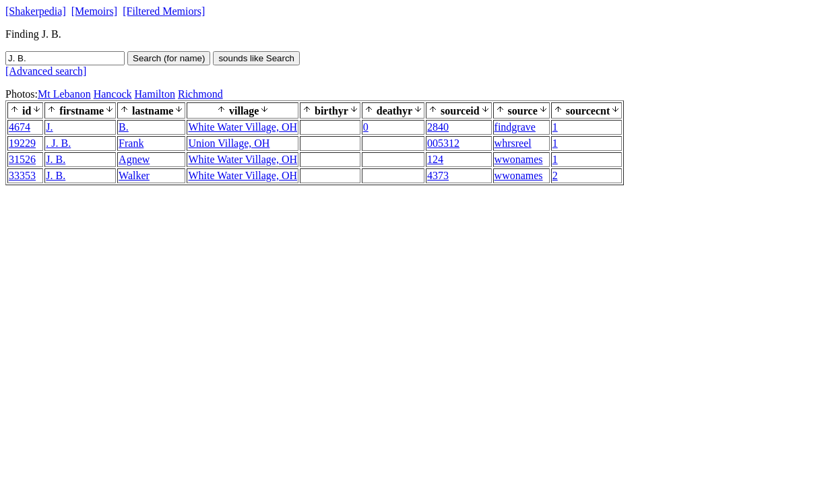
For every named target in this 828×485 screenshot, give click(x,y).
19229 (22, 143)
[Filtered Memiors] (164, 11)
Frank (131, 143)
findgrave (515, 127)
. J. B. (58, 143)
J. (49, 127)
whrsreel (513, 143)
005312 (443, 143)
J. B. (55, 159)
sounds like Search (256, 58)
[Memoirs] (94, 11)
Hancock (113, 94)
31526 (22, 159)
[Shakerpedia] (35, 11)
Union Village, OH (228, 143)
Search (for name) (169, 58)
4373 (438, 175)
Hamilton (155, 94)
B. (124, 127)
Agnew (134, 159)
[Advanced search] (45, 71)
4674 (19, 127)
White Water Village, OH (242, 127)
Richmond (200, 94)
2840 (438, 127)
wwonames (519, 159)
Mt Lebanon (64, 94)
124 (435, 159)
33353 (22, 175)
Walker (134, 175)
